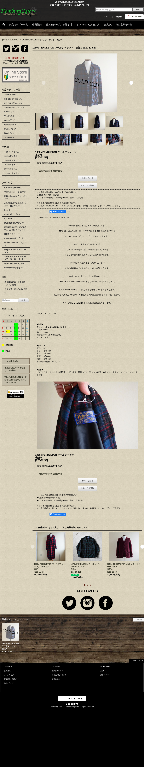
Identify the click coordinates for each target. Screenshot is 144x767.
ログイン (107, 17)
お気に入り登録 (87, 185)
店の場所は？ (57, 666)
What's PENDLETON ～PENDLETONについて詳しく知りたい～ (16, 379)
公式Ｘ (102, 671)
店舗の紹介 (56, 679)
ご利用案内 (8, 666)
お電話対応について (59, 675)
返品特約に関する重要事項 (50, 171)
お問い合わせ (87, 178)
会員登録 (118, 17)
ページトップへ (138, 660)
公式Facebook (105, 675)
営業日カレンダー (58, 671)
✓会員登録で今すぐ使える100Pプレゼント (46, 5)
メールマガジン (9, 675)
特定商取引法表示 (10, 679)
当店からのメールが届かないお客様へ (15, 369)
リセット (139, 619)
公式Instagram (105, 666)
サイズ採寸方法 (11, 361)
